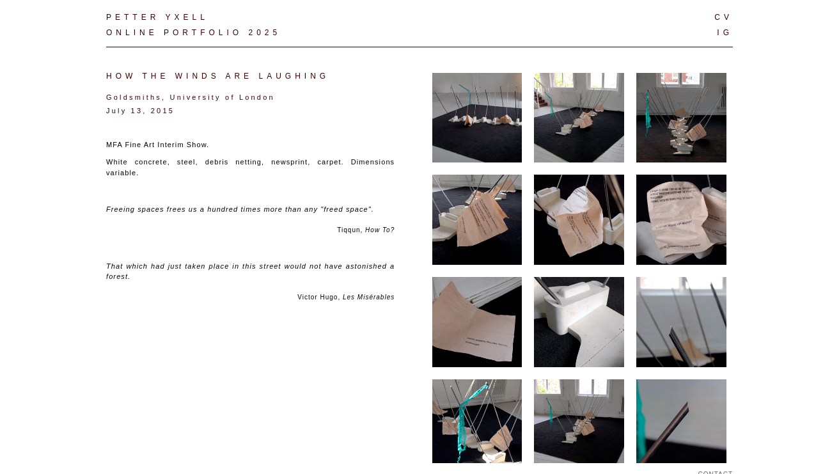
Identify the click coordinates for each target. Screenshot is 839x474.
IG (725, 32)
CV (723, 17)
